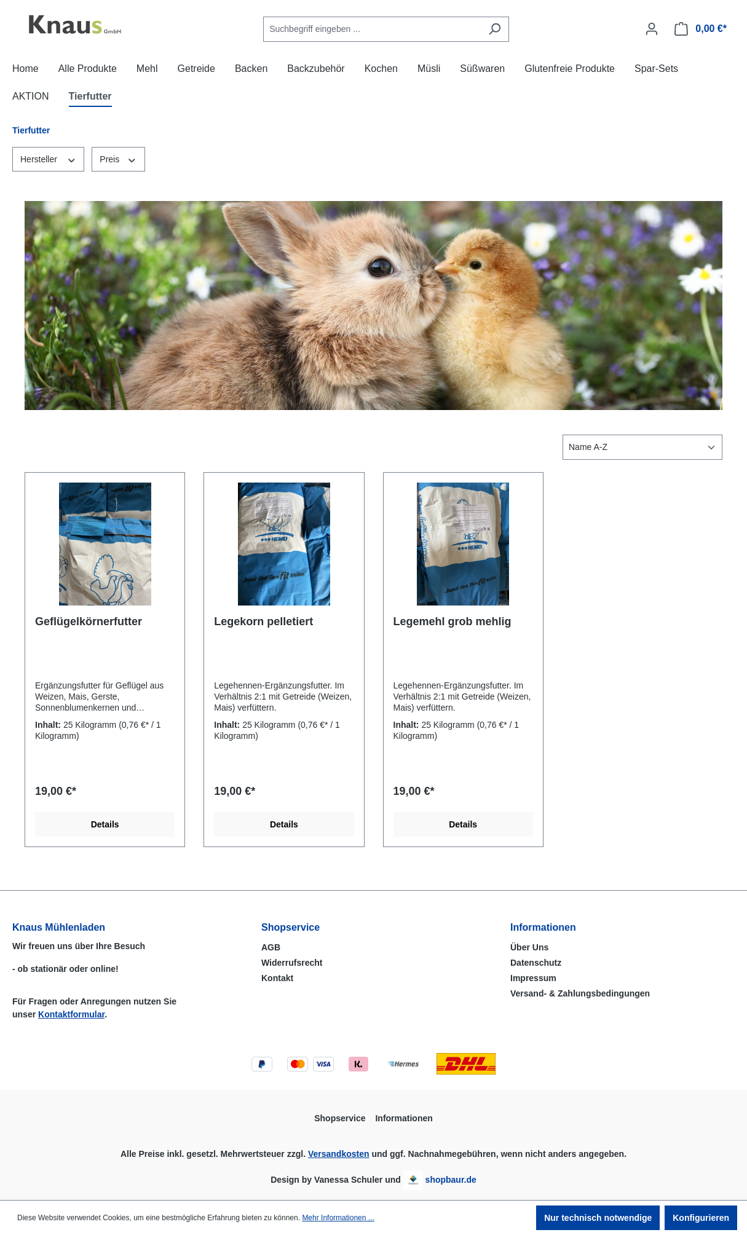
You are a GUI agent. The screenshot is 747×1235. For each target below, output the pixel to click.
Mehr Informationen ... (338, 1217)
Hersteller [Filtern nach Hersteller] (48, 158)
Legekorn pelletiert (263, 621)
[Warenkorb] (700, 29)
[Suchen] (494, 29)
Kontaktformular (71, 1014)
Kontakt (277, 978)
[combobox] (372, 29)
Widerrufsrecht (291, 963)
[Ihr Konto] (651, 29)
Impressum (533, 978)
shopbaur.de (450, 1180)
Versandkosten (339, 1154)
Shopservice (290, 927)
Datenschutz (535, 963)
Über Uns (529, 947)
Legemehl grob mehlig (452, 621)
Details (105, 824)
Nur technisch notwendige (598, 1218)
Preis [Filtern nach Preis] (118, 158)
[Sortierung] (642, 447)
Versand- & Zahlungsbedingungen (580, 993)
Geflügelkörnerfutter (88, 621)
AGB (270, 947)
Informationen (543, 927)
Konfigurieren (701, 1218)
